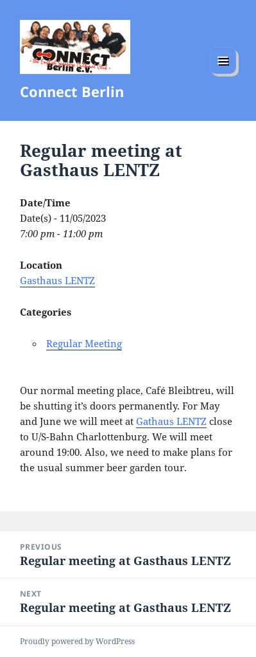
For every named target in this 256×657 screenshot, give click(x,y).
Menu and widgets (223, 73)
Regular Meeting (84, 343)
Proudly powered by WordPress (77, 641)
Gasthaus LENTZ (57, 280)
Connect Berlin (72, 91)
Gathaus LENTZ (171, 421)
